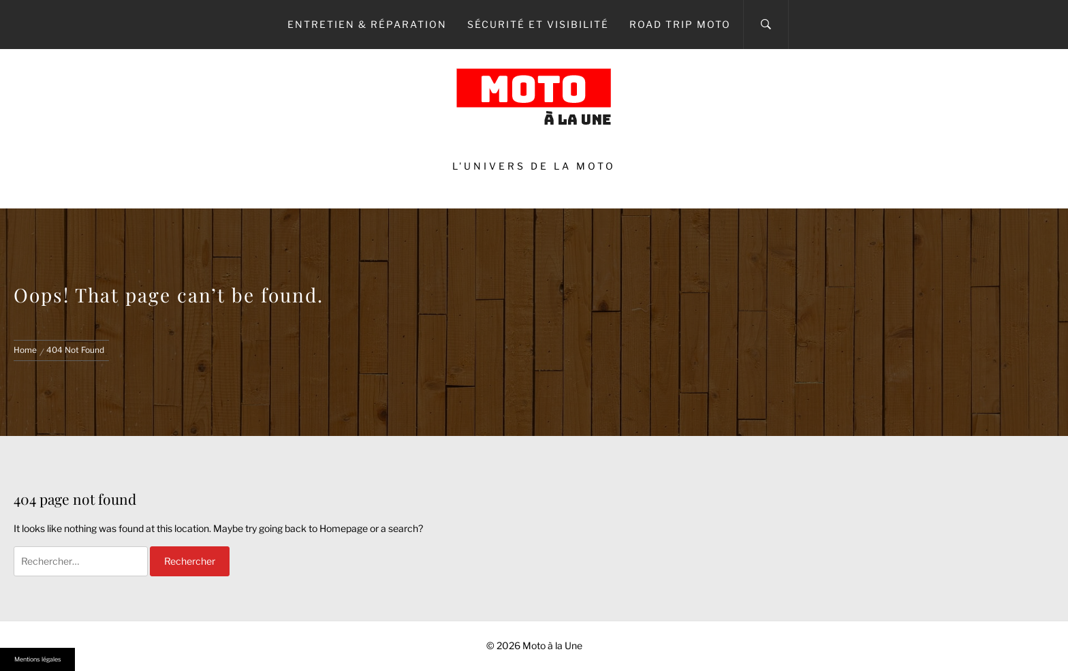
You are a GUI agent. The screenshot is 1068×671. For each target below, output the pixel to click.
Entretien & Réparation (367, 24)
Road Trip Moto (680, 24)
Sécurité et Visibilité (538, 24)
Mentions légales (37, 659)
